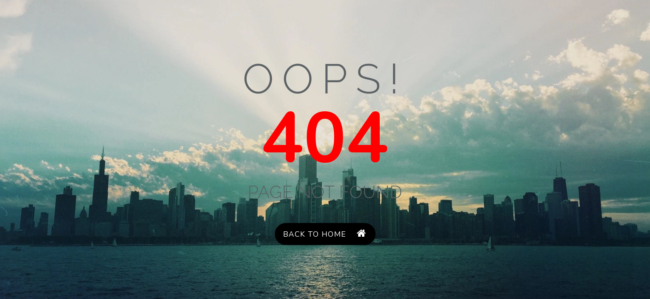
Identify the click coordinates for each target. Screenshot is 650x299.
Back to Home (325, 234)
